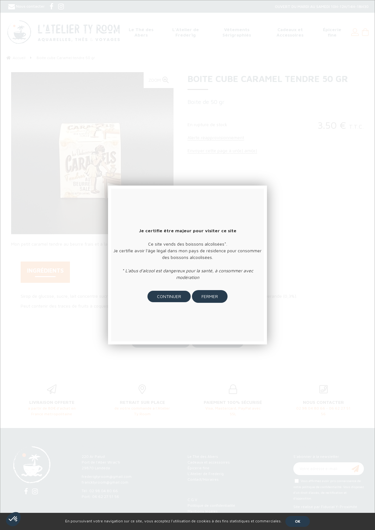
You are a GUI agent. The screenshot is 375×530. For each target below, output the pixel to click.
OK (297, 521)
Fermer (209, 296)
